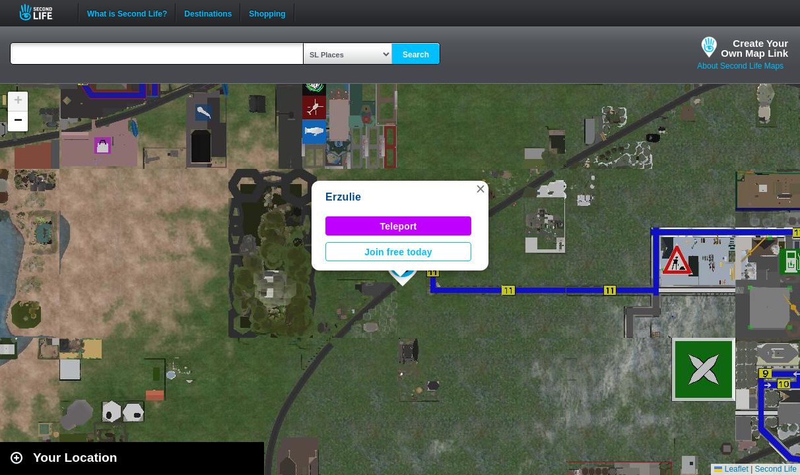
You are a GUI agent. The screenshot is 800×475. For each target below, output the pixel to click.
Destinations (208, 12)
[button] (480, 189)
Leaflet (731, 469)
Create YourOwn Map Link (754, 48)
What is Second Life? (127, 12)
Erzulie (343, 197)
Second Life (43, 12)
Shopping (267, 12)
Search (416, 54)
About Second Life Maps (740, 66)
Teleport (398, 226)
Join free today (398, 252)
